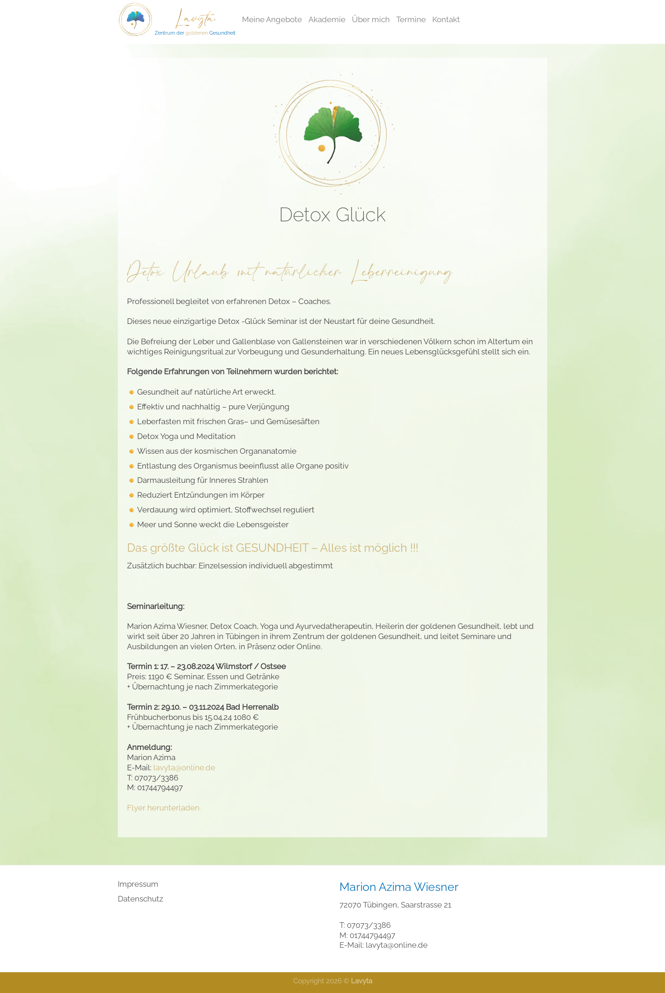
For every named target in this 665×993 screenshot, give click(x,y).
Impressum (138, 884)
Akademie (326, 19)
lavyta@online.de (184, 767)
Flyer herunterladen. (164, 807)
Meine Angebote (272, 19)
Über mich (371, 19)
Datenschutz (140, 898)
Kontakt (446, 19)
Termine (411, 19)
